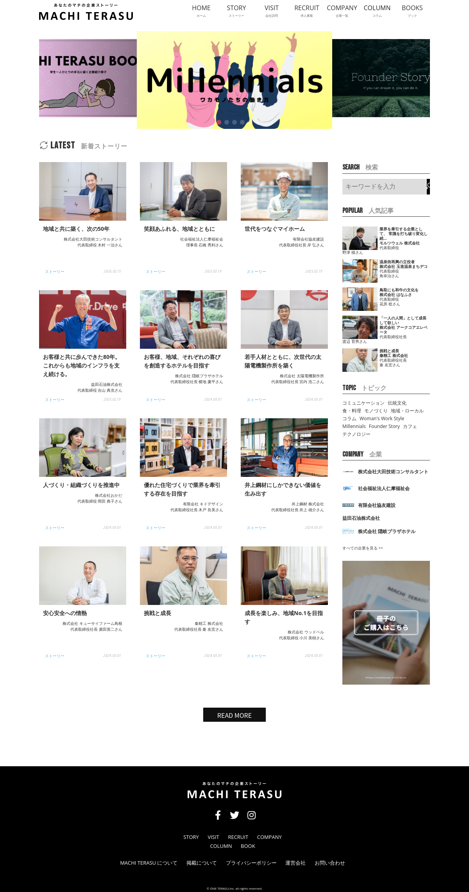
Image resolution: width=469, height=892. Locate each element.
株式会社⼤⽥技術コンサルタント (93, 239)
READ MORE (234, 715)
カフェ (410, 426)
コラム (349, 418)
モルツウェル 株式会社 (399, 243)
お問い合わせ (330, 862)
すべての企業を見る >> (362, 548)
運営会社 (295, 862)
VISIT (213, 837)
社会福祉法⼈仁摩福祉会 (201, 239)
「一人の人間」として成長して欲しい (402, 320)
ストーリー (54, 271)
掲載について (201, 862)
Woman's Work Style (382, 418)
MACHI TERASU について (148, 862)
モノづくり (376, 410)
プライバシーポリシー (251, 862)
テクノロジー (356, 434)
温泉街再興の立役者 (397, 261)
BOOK (248, 846)
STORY (191, 837)
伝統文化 (397, 403)
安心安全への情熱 (65, 613)
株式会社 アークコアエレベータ (403, 330)
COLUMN (221, 846)
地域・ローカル (407, 410)
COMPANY (269, 837)
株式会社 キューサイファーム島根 (92, 623)
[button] (219, 122)
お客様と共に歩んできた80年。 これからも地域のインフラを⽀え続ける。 (81, 365)
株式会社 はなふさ (395, 294)
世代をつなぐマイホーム (275, 228)
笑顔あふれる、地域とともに (179, 228)
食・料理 (351, 410)
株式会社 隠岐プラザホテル (199, 375)
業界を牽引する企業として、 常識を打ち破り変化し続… (403, 233)
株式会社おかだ (108, 495)
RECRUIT (238, 837)
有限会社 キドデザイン (203, 504)
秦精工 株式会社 (209, 623)
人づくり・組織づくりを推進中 (81, 485)
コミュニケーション (363, 403)
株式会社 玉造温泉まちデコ (403, 266)
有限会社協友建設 (308, 239)
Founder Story (384, 426)
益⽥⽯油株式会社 (106, 384)
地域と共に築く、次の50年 (76, 228)
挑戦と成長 (157, 613)
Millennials (354, 426)
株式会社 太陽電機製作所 (302, 375)
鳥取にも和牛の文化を (399, 290)
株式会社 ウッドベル (306, 632)
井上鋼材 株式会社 (308, 504)
